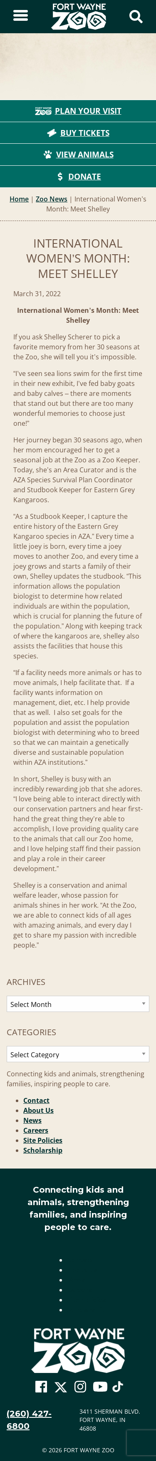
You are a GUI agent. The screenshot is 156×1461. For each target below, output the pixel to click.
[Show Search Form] (136, 16)
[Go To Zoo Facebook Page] (41, 1387)
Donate (78, 176)
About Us (38, 1110)
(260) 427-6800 (29, 1420)
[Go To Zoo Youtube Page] (100, 1387)
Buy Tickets (78, 133)
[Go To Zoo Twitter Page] (60, 1389)
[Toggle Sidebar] (20, 16)
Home (19, 199)
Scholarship (42, 1150)
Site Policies (42, 1140)
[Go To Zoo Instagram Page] (80, 1387)
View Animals (78, 154)
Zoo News (51, 199)
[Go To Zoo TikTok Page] (117, 1389)
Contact (36, 1100)
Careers (35, 1130)
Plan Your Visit (78, 111)
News (32, 1120)
